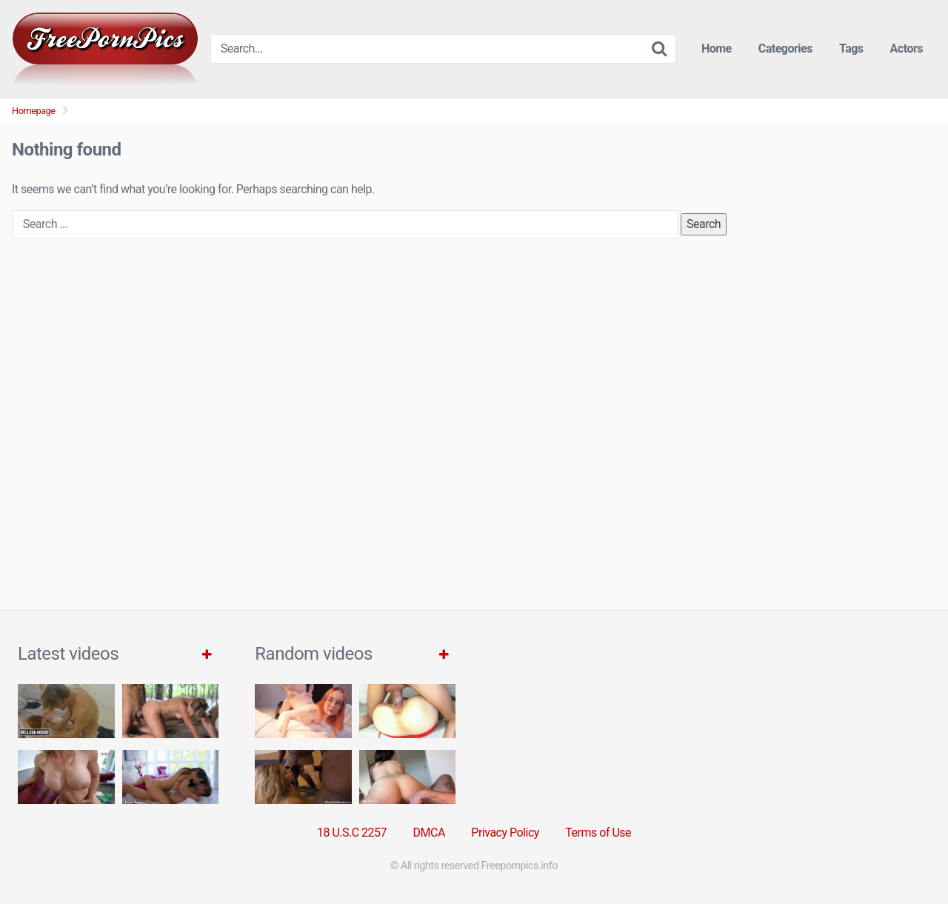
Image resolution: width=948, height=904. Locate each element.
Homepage (34, 110)
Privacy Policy (505, 833)
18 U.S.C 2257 (352, 833)
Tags (851, 48)
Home (716, 48)
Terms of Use (598, 833)
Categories (785, 48)
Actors (906, 48)
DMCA (429, 833)
